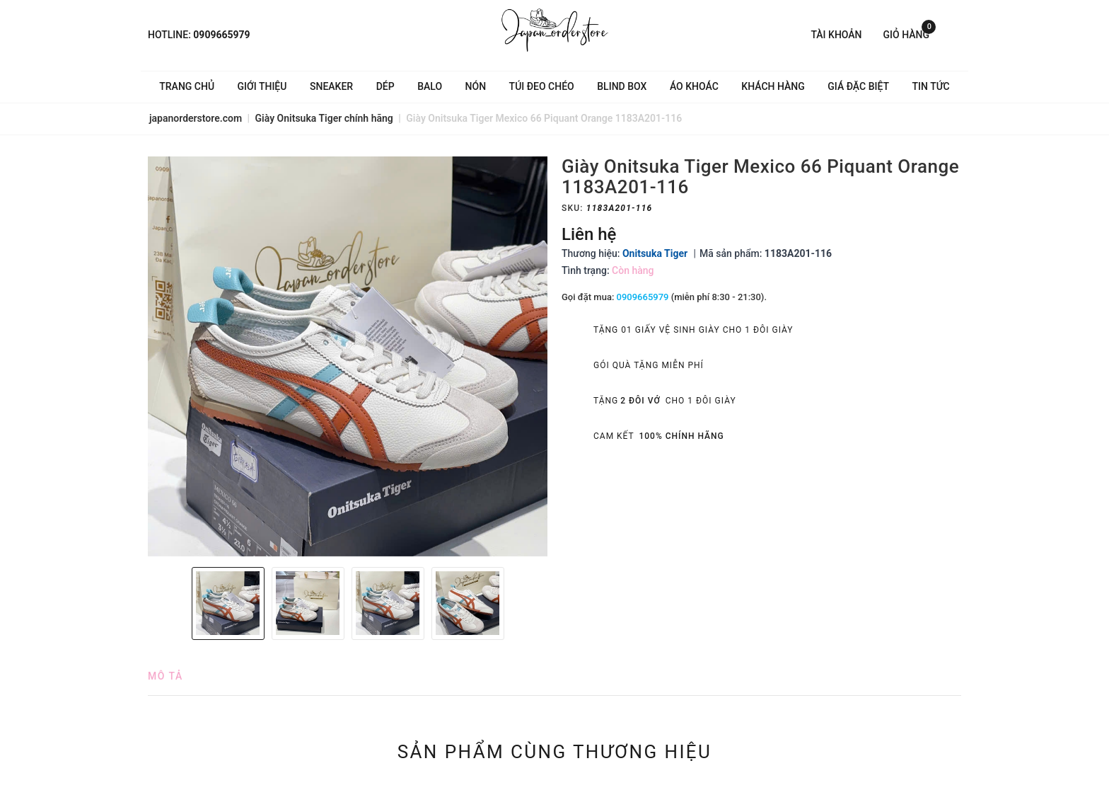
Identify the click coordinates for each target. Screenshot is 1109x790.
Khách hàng (772, 86)
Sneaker (331, 86)
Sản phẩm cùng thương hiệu (554, 751)
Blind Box (621, 86)
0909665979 (221, 34)
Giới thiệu (262, 86)
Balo (429, 86)
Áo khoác (694, 86)
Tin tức (931, 86)
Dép (385, 86)
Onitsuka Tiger (654, 253)
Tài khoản (836, 34)
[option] (347, 356)
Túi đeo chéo (541, 86)
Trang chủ (186, 86)
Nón (476, 86)
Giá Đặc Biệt (858, 86)
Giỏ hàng (909, 33)
